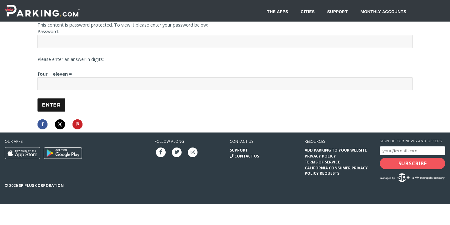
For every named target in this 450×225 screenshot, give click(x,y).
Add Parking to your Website (336, 150)
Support (337, 11)
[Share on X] (60, 124)
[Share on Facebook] (43, 124)
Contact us (241, 141)
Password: (48, 31)
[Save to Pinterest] (77, 124)
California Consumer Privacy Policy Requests (336, 170)
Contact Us (246, 156)
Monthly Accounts (383, 11)
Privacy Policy (320, 156)
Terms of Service (322, 162)
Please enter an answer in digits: (71, 59)
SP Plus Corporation (41, 185)
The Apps (277, 11)
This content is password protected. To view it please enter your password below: (123, 25)
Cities (308, 11)
